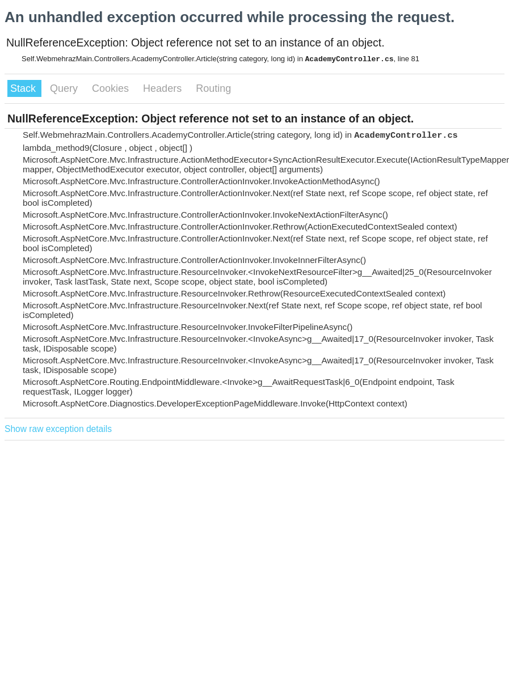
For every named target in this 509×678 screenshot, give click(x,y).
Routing (213, 88)
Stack (24, 88)
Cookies (112, 88)
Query (65, 88)
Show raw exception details (58, 429)
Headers (163, 88)
